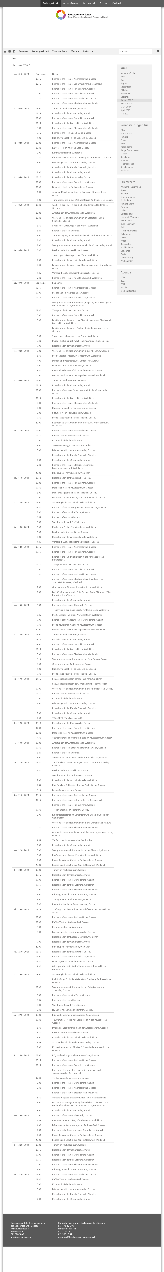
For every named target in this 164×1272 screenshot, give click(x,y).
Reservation (126, 244)
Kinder (124, 154)
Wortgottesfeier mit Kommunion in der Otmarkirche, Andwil (81, 822)
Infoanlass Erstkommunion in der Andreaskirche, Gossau (80, 1028)
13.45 (38, 615)
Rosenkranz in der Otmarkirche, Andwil (71, 113)
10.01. (23, 430)
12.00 (38, 445)
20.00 (38, 375)
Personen (23, 51)
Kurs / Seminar (128, 224)
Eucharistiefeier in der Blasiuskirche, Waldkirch (75, 103)
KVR (123, 227)
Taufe (123, 254)
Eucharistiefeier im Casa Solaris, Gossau (71, 133)
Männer (124, 160)
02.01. (23, 108)
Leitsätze (88, 51)
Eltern (123, 130)
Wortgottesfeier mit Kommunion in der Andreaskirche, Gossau (82, 689)
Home (14, 58)
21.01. (23, 795)
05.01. (23, 205)
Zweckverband (59, 51)
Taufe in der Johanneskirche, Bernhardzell (72, 840)
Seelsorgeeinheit (51, 3)
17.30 (38, 265)
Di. (14, 108)
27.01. (23, 1015)
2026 (123, 277)
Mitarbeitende (127, 164)
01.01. (23, 74)
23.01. (23, 870)
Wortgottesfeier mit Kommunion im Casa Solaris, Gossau (80, 659)
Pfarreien (75, 51)
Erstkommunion (128, 197)
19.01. (23, 743)
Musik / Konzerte (129, 231)
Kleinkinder (126, 157)
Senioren (125, 170)
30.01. (23, 1145)
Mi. (14, 143)
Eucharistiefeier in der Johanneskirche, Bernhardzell (77, 84)
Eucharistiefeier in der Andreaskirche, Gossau (74, 79)
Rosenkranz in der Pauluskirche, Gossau (71, 177)
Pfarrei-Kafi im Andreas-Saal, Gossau (70, 293)
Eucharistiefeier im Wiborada (66, 230)
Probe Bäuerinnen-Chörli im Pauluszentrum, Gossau (77, 370)
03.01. (23, 143)
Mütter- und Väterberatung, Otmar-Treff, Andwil (75, 361)
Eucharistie (126, 200)
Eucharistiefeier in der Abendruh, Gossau (72, 605)
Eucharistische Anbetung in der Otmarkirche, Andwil (77, 620)
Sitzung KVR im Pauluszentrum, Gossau (71, 413)
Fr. (14, 205)
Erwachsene (126, 133)
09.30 (38, 148)
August (124, 83)
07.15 (38, 679)
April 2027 (126, 110)
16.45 (38, 230)
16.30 (38, 225)
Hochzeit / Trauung (130, 217)
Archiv (124, 287)
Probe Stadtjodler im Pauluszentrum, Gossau (74, 417)
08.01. (23, 351)
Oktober (125, 90)
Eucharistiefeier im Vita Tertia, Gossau (71, 512)
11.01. (23, 478)
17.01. (23, 679)
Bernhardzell (89, 3)
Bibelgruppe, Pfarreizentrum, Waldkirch (71, 473)
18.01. (23, 723)
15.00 (38, 512)
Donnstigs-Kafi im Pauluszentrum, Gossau (72, 187)
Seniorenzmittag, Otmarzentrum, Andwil (72, 445)
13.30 (38, 356)
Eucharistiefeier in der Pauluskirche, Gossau (73, 89)
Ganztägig (41, 74)
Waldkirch (116, 3)
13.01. (23, 527)
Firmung (125, 207)
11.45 (38, 840)
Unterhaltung (127, 258)
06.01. (23, 250)
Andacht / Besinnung (131, 187)
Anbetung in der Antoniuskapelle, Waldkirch (73, 213)
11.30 (38, 966)
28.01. (23, 1055)
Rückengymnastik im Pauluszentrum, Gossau (74, 138)
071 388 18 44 (65, 1234)
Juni (123, 77)
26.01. (23, 974)
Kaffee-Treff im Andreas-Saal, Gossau (70, 148)
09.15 (38, 84)
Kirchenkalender (128, 291)
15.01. (23, 605)
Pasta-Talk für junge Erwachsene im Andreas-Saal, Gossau (80, 341)
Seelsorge (125, 251)
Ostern (124, 237)
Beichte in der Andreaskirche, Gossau (70, 250)
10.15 (38, 133)
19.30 (38, 278)
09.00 (38, 118)
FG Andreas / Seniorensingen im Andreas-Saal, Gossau (78, 497)
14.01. (23, 547)
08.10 (38, 177)
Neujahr (56, 74)
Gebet (123, 210)
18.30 (38, 240)
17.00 (38, 138)
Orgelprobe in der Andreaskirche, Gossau (72, 664)
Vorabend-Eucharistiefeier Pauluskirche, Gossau (75, 273)
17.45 (38, 273)
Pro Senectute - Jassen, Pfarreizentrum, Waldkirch (76, 356)
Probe (123, 241)
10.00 (38, 93)
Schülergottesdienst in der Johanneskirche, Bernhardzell (79, 684)
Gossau (103, 3)
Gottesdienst (127, 214)
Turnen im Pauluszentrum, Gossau (69, 108)
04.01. (23, 177)
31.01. (23, 1174)
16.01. (23, 634)
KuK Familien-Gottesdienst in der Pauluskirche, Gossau (78, 785)
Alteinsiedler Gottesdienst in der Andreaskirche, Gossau (79, 757)
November (126, 93)
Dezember (125, 97)
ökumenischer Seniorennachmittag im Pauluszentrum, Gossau (82, 738)
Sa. (14, 250)
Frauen (124, 140)
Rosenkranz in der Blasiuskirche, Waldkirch (73, 123)
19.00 (38, 172)
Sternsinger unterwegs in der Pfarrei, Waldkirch (75, 225)
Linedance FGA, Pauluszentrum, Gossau (71, 365)
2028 (123, 284)
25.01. (23, 951)
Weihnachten (127, 261)
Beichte (124, 194)
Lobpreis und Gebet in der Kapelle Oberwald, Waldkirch (79, 375)
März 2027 (126, 107)
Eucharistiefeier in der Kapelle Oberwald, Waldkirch (77, 278)
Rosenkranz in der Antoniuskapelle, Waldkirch (74, 260)
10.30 (38, 98)
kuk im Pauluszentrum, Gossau (67, 790)
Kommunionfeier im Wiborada (67, 152)
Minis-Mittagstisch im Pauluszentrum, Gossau (74, 492)
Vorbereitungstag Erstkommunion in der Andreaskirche (79, 1097)
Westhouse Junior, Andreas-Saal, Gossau (72, 775)
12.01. (23, 502)
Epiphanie (57, 283)
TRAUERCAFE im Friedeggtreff (67, 718)
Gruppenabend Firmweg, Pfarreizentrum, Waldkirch (77, 587)
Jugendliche (126, 147)
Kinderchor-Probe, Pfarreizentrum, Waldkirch (74, 527)
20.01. (23, 762)
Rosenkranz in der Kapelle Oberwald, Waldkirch (75, 167)
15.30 (38, 664)
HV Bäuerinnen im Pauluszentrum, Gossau (72, 1010)
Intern (123, 143)
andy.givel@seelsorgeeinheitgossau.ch (76, 1237)
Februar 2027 (127, 103)
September (126, 87)
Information (126, 220)
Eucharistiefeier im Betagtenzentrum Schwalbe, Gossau (79, 507)
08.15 (38, 79)
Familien (125, 137)
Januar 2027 (127, 100)
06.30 (38, 205)
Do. (15, 177)
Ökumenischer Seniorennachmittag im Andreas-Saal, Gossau (81, 157)
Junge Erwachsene (129, 150)
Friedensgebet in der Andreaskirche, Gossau (73, 162)
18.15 (38, 790)
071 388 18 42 (17, 1234)
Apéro (123, 190)
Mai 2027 (125, 114)
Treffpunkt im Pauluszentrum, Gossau (70, 310)
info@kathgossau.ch (21, 1237)
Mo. (15, 74)
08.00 (38, 108)
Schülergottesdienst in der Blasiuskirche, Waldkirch (77, 679)
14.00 (38, 192)
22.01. (23, 850)
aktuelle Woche (128, 73)
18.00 (38, 162)
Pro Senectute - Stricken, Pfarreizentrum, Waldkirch (77, 615)
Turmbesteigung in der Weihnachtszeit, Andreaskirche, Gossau (82, 200)
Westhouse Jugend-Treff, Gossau (68, 522)
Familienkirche (127, 204)
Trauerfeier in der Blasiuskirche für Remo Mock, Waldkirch (80, 610)
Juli (122, 80)
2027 (123, 281)
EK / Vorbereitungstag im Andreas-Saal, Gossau (75, 1015)
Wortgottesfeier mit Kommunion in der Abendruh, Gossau (80, 351)
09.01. (23, 380)
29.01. (23, 1115)
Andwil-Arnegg (70, 3)
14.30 (38, 157)
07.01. (23, 283)
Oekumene (126, 234)
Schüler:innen (127, 167)
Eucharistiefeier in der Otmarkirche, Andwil (73, 93)
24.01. (23, 909)
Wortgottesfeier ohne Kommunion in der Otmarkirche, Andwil (82, 245)
